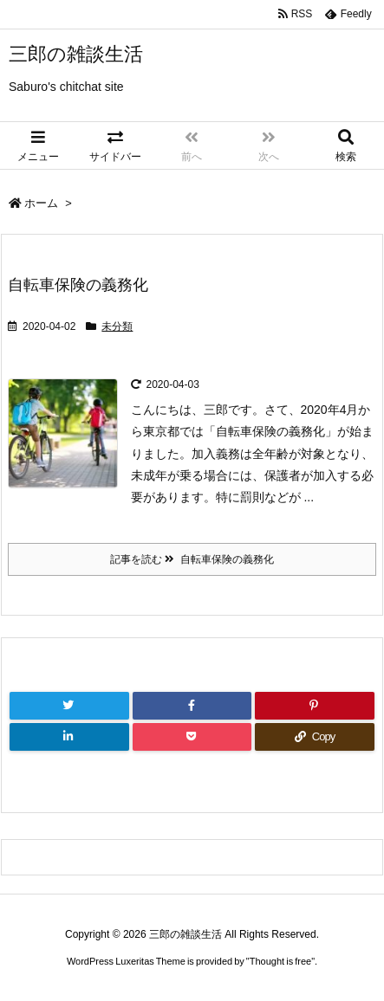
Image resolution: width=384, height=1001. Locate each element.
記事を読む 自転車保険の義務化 (192, 559)
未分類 (117, 326)
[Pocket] (192, 737)
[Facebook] (192, 706)
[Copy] (314, 737)
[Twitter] (69, 706)
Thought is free (280, 961)
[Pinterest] (314, 706)
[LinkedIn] (69, 737)
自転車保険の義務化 (78, 285)
